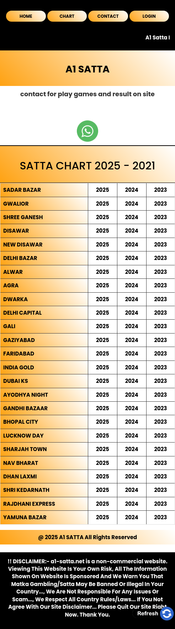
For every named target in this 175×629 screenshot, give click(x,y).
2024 (131, 190)
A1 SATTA (87, 69)
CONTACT (108, 16)
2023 (160, 190)
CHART (66, 16)
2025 (102, 190)
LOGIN (149, 16)
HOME (26, 16)
